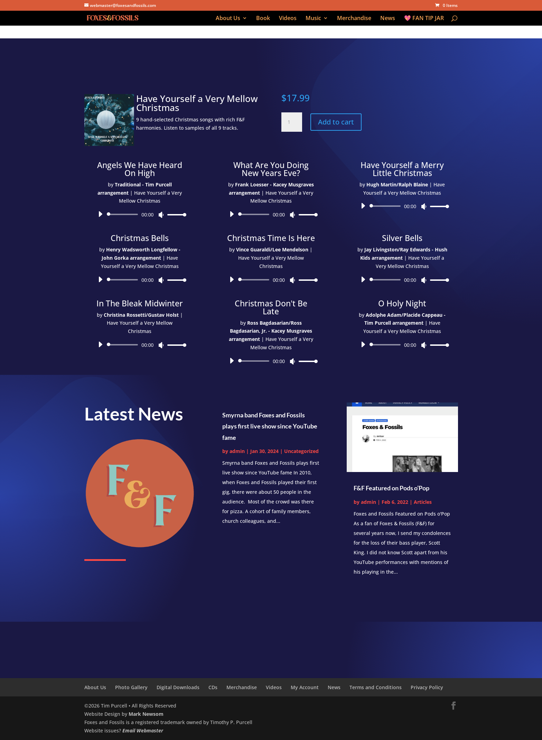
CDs (212, 687)
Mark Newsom (146, 714)
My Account (305, 687)
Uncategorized (301, 451)
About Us (228, 19)
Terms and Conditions (375, 687)
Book (263, 19)
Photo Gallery (131, 687)
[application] (140, 214)
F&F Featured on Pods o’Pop (391, 488)
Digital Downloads (178, 687)
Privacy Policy (427, 687)
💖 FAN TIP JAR (424, 19)
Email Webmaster (142, 730)
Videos (288, 19)
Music (313, 19)
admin (237, 451)
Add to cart (336, 122)
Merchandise (354, 19)
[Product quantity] (291, 122)
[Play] (100, 214)
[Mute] (161, 215)
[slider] (123, 214)
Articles (423, 502)
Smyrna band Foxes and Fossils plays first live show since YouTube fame (269, 426)
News (387, 19)
